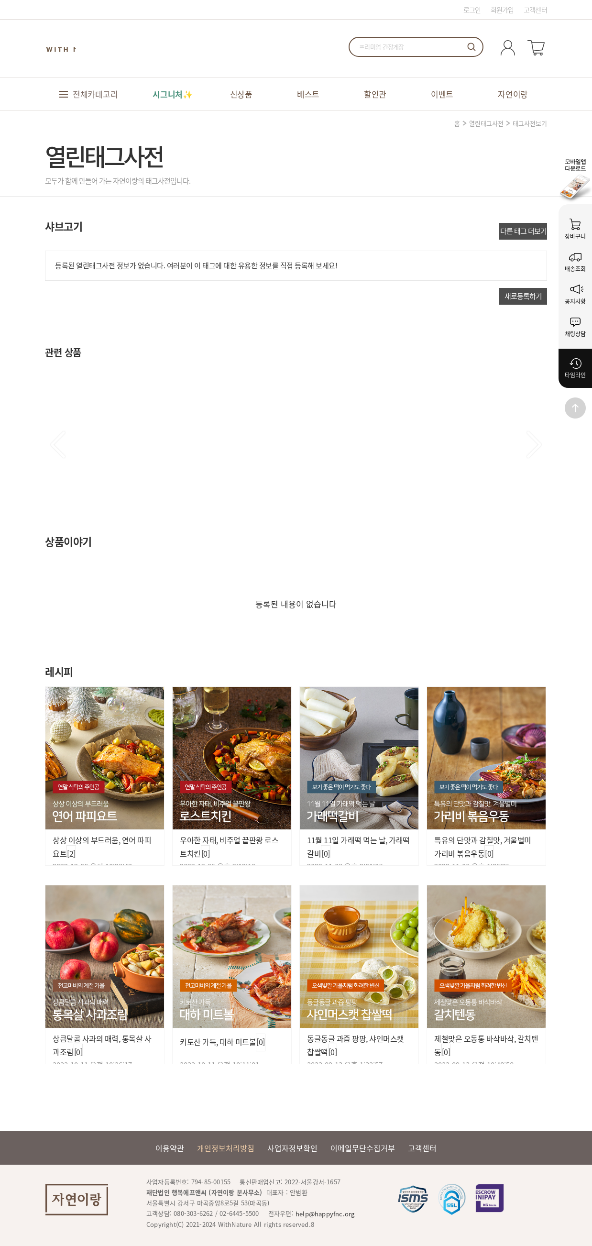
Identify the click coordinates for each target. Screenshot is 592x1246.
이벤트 (442, 94)
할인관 (375, 94)
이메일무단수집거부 (362, 1148)
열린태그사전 (486, 123)
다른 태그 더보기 (523, 231)
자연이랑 (513, 94)
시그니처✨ (173, 94)
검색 (471, 47)
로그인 (472, 9)
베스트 (308, 94)
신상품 (241, 94)
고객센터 (535, 9)
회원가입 (502, 9)
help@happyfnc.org (325, 1213)
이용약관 (169, 1148)
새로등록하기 (523, 296)
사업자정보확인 (292, 1148)
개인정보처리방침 (225, 1148)
